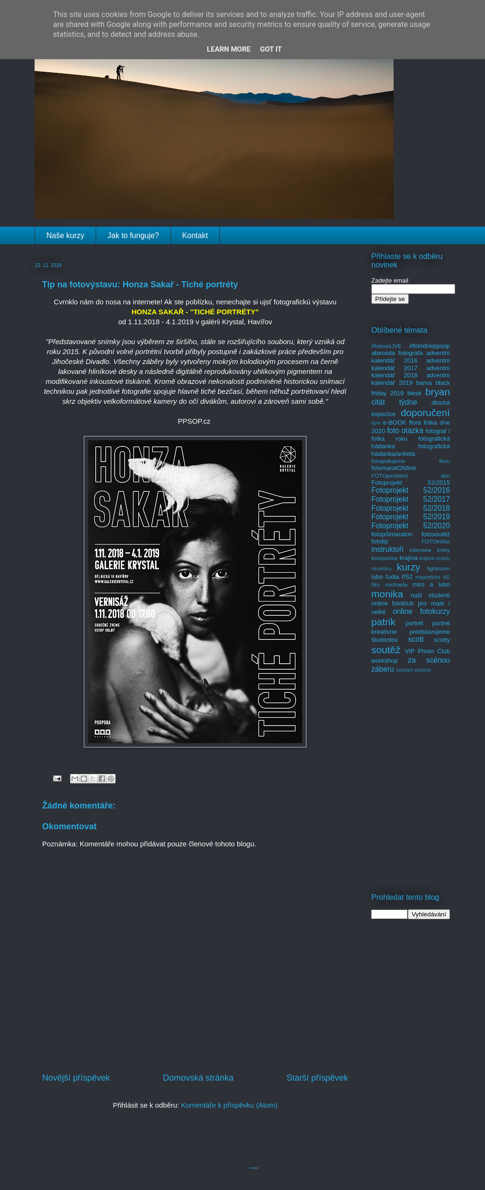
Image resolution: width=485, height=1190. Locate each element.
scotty (442, 639)
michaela (396, 584)
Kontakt (195, 235)
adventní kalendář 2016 (410, 356)
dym (376, 423)
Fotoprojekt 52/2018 (410, 508)
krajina (408, 557)
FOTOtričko (436, 541)
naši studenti (430, 595)
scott (415, 639)
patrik (383, 621)
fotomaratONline (393, 467)
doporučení (425, 412)
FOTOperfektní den (410, 475)
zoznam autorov (413, 670)
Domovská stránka (198, 1078)
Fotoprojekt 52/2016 (410, 490)
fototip (379, 541)
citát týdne (394, 402)
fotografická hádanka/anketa (410, 450)
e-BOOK (394, 422)
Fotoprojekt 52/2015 (410, 482)
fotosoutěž (436, 534)
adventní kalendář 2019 (410, 379)
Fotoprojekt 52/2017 (410, 499)
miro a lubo (431, 584)
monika (387, 593)
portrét (414, 623)
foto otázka (405, 430)
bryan (437, 391)
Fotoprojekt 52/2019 (410, 517)
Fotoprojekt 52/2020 (410, 526)
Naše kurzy (65, 235)
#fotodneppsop (429, 345)
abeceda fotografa (397, 352)
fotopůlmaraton (392, 534)
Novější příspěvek (76, 1078)
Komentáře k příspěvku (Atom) (229, 1105)
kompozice (384, 558)
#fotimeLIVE (386, 346)
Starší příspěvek (317, 1078)
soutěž (385, 649)
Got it (271, 49)
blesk (414, 393)
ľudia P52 (399, 576)
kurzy (409, 566)
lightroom (438, 568)
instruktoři (387, 549)
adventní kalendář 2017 (410, 364)
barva (424, 382)
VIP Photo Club (427, 651)
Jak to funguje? (133, 235)
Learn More (229, 49)
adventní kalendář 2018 (410, 371)
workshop (384, 660)
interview (420, 550)
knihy (443, 550)
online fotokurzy (421, 611)
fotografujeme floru (410, 461)
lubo (377, 576)
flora (415, 422)
